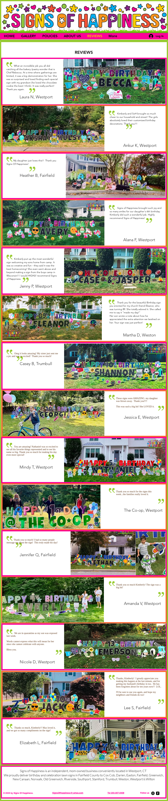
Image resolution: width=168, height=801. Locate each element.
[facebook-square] (157, 793)
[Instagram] (153, 793)
